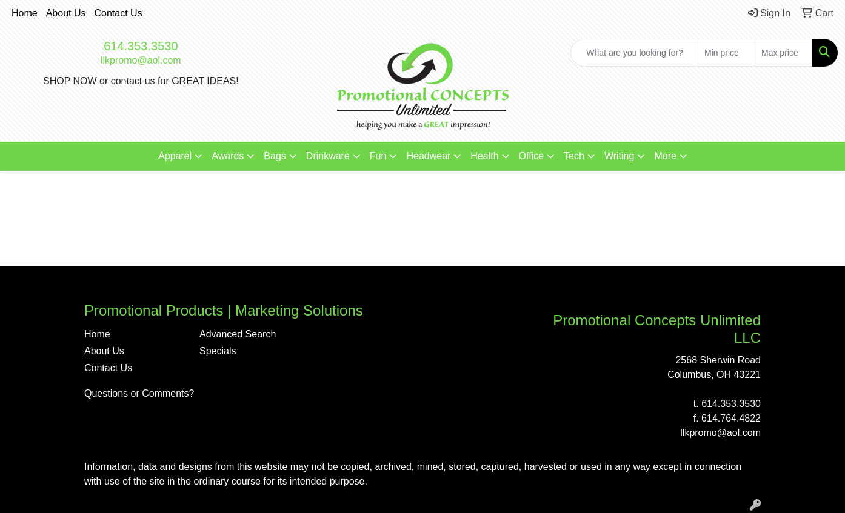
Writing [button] (619, 156)
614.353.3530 (141, 46)
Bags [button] (275, 156)
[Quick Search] (634, 53)
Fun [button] (378, 156)
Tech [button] (574, 156)
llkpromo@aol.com (141, 60)
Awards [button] (228, 156)
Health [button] (484, 156)
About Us (66, 13)
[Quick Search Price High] (783, 53)
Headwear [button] (428, 156)
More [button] (665, 156)
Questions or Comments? (139, 393)
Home (25, 13)
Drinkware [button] (328, 156)
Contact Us (118, 13)
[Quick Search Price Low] (726, 53)
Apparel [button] (175, 156)
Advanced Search (237, 334)
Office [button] (531, 156)
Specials (217, 351)
